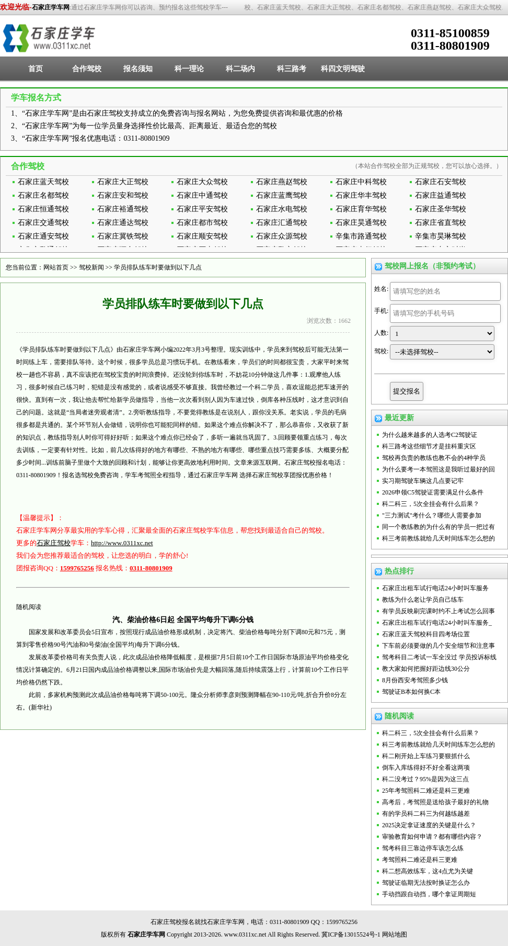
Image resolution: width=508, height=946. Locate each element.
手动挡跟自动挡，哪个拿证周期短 (429, 894)
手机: (381, 310)
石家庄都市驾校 (202, 223)
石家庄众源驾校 (281, 236)
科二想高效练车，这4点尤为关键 (427, 871)
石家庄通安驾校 (43, 236)
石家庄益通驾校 (440, 195)
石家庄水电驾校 (281, 209)
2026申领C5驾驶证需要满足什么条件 (432, 492)
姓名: (381, 288)
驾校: (381, 351)
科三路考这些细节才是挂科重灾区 (429, 446)
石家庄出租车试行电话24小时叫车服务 (435, 588)
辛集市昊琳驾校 (440, 236)
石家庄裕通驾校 (122, 209)
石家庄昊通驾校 (361, 223)
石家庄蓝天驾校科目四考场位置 (426, 634)
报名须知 (138, 69)
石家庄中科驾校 (361, 182)
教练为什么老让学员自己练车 (423, 599)
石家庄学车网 (51, 7)
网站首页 (55, 267)
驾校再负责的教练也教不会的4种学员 (434, 457)
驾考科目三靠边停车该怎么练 (423, 848)
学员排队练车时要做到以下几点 (158, 267)
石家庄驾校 (54, 543)
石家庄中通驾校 (202, 195)
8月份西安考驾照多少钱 (415, 680)
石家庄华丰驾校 (361, 195)
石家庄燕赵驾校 (281, 182)
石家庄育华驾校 (361, 209)
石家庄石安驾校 (440, 182)
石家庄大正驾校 (122, 182)
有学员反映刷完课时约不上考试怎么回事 (438, 611)
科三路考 (291, 69)
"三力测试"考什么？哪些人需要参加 (431, 515)
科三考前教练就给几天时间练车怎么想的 (438, 538)
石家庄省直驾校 (440, 223)
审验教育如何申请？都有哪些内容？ (432, 836)
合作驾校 (86, 69)
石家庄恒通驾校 (43, 209)
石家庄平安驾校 (202, 209)
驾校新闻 (91, 267)
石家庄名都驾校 (43, 195)
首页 (35, 69)
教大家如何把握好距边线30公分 (426, 668)
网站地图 (394, 934)
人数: (381, 332)
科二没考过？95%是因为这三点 (425, 779)
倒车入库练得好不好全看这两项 (426, 767)
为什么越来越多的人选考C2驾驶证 (429, 434)
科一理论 (189, 69)
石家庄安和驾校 (122, 195)
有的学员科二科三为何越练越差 (426, 813)
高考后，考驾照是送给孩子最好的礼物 (435, 802)
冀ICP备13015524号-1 (350, 934)
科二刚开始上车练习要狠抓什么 (426, 756)
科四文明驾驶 (343, 69)
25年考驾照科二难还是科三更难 (426, 790)
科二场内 (240, 69)
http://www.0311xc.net (122, 543)
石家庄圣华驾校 (440, 209)
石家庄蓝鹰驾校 (281, 195)
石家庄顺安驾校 (202, 236)
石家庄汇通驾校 (281, 223)
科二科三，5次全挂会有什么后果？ (430, 504)
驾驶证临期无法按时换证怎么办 (426, 882)
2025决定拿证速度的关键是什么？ (429, 825)
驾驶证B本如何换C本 (411, 691)
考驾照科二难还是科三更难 (419, 859)
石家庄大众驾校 (202, 182)
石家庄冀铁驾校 (122, 236)
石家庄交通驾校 (43, 223)
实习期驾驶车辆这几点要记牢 (423, 481)
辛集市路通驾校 (361, 236)
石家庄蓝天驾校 (43, 182)
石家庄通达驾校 (122, 223)
